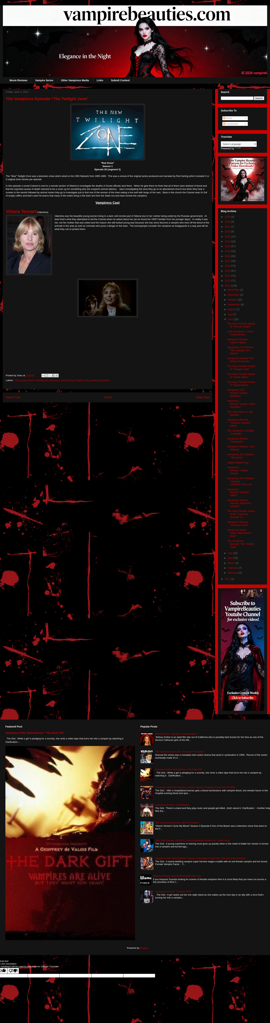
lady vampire (51, 380)
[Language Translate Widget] (239, 144)
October (232, 299)
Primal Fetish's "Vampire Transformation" (176, 734)
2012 (228, 285)
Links (100, 80)
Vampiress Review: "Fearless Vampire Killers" (238, 422)
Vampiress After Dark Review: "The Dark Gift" (35, 732)
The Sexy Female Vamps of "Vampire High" (241, 368)
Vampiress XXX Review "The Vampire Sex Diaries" (240, 350)
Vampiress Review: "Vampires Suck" (238, 524)
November (234, 294)
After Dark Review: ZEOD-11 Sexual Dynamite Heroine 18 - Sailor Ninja (192, 840)
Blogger (144, 948)
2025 (228, 221)
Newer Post (13, 397)
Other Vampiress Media (75, 80)
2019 (228, 251)
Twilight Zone (82, 380)
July (230, 314)
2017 (228, 261)
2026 (228, 216)
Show (70, 380)
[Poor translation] (13, 971)
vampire (94, 380)
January (232, 572)
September (234, 304)
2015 (228, 270)
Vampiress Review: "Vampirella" (238, 440)
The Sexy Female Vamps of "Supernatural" (241, 383)
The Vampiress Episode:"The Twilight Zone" (240, 543)
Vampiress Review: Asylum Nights (238, 341)
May (230, 553)
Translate (244, 148)
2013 (228, 280)
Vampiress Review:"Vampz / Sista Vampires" (241, 403)
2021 (228, 241)
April (230, 558)
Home (108, 397)
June (231, 319)
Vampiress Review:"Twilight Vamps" (237, 470)
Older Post (202, 397)
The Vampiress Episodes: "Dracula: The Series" (180, 751)
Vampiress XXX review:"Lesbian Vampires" (237, 392)
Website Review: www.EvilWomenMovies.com (177, 876)
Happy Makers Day (238, 462)
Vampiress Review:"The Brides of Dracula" (240, 360)
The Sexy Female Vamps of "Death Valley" (241, 376)
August (232, 309)
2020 (228, 246)
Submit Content (120, 80)
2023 (228, 231)
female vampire (35, 380)
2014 (228, 275)
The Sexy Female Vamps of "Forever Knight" (241, 325)
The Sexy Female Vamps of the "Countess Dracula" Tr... (241, 514)
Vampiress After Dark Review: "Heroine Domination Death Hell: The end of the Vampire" (200, 858)
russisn (62, 380)
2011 (228, 579)
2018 (228, 256)
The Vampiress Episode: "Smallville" (240, 432)
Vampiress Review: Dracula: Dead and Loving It (239, 503)
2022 (228, 236)
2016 (228, 265)
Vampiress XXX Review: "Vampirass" (240, 456)
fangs (23, 380)
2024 (228, 226)
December (234, 289)
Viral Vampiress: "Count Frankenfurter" (240, 333)
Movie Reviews (19, 80)
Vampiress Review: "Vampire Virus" (173, 891)
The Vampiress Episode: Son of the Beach (177, 822)
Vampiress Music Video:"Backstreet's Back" (239, 532)
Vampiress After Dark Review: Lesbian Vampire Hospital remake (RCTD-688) (195, 787)
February (233, 567)
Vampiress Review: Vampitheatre (172, 805)
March (231, 563)
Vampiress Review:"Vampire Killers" (238, 492)
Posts (227, 118)
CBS (16, 380)
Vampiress (104, 380)
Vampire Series (44, 80)
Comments (230, 123)
